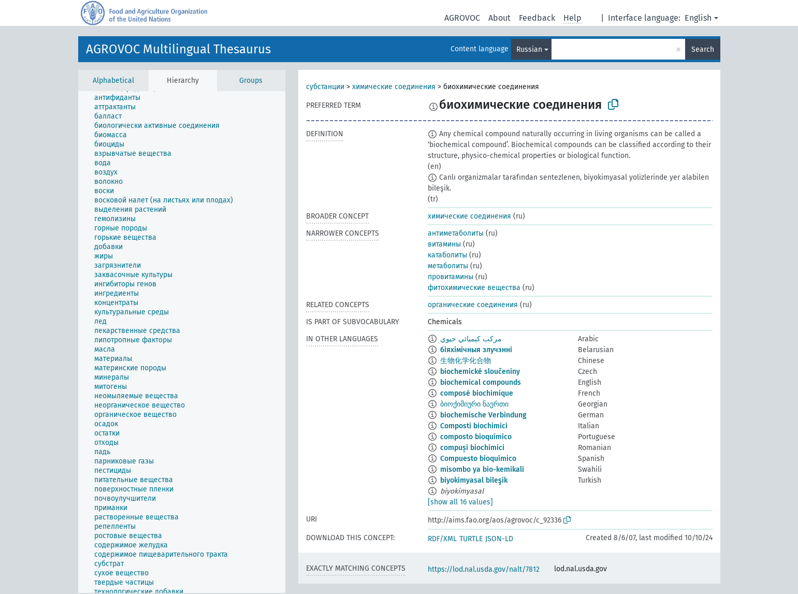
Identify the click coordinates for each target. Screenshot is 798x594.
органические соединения (473, 304)
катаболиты (447, 255)
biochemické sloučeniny (480, 371)
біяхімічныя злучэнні (476, 349)
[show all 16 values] (460, 502)
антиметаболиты (456, 233)
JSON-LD (499, 538)
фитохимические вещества (474, 287)
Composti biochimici (473, 426)
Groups (251, 80)
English (698, 18)
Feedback (537, 18)
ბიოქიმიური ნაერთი (474, 404)
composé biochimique (476, 393)
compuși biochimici (472, 447)
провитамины (450, 276)
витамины (444, 244)
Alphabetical (113, 80)
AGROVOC (462, 18)
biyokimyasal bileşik (473, 480)
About (499, 18)
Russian (529, 49)
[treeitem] (122, 98)
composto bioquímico (476, 436)
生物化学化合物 (465, 360)
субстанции (325, 86)
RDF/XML (442, 538)
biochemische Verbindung (483, 415)
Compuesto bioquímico (478, 458)
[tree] (181, 342)
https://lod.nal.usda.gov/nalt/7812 (484, 569)
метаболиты (448, 266)
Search (702, 49)
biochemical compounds (480, 382)
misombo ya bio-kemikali (482, 469)
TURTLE (471, 538)
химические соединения (394, 86)
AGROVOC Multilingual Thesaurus (178, 49)
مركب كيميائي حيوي (471, 339)
